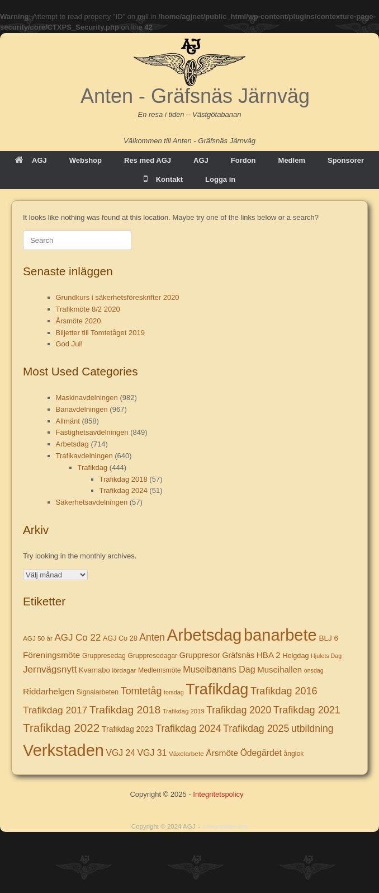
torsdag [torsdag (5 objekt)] (174, 692)
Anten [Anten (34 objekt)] (152, 637)
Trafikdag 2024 (124, 490)
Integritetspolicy (218, 794)
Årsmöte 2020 (78, 321)
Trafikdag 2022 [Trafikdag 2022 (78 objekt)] (61, 727)
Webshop (85, 160)
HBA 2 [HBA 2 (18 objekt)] (269, 655)
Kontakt (163, 179)
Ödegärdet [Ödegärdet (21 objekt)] (261, 753)
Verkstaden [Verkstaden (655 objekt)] (63, 750)
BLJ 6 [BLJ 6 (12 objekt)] (328, 638)
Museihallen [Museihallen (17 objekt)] (279, 669)
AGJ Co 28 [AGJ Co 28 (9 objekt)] (120, 638)
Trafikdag (93, 467)
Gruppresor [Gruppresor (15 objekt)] (199, 655)
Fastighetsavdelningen (92, 432)
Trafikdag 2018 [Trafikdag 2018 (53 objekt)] (124, 710)
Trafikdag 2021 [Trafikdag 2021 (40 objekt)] (306, 710)
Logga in (220, 179)
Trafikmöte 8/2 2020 (88, 309)
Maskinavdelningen (87, 397)
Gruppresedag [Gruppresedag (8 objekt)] (104, 656)
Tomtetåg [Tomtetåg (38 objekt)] (141, 691)
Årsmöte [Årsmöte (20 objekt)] (222, 753)
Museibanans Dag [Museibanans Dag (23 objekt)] (219, 669)
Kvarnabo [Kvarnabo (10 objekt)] (94, 670)
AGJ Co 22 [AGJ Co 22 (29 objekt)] (77, 637)
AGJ (31, 160)
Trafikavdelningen (84, 456)
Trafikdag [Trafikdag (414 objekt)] (217, 689)
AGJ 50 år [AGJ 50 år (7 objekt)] (38, 638)
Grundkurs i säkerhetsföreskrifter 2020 (117, 297)
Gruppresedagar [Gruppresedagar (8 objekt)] (152, 656)
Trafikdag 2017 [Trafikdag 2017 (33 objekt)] (55, 710)
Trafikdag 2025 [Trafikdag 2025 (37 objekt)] (256, 728)
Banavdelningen (82, 409)
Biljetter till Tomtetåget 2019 (100, 332)
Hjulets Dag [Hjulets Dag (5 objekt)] (326, 655)
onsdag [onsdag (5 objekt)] (314, 670)
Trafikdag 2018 (124, 479)
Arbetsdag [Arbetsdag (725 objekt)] (204, 635)
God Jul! (69, 344)
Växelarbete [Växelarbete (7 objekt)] (186, 753)
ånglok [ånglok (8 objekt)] (293, 754)
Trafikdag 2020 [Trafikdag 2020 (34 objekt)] (238, 710)
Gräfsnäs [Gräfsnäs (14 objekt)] (238, 655)
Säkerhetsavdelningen (92, 502)
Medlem (291, 160)
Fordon (243, 160)
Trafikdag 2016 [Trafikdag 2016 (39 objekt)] (284, 691)
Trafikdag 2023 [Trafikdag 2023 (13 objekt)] (128, 729)
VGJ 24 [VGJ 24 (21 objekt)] (120, 753)
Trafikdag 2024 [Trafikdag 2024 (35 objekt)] (188, 728)
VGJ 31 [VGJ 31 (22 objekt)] (152, 753)
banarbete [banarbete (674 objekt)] (280, 635)
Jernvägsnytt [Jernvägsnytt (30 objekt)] (50, 669)
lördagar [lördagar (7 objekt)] (124, 670)
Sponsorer (346, 160)
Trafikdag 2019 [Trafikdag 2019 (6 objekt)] (184, 711)
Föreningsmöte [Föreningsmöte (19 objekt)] (51, 655)
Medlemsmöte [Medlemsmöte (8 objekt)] (159, 670)
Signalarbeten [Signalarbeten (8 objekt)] (98, 692)
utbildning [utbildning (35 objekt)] (312, 728)
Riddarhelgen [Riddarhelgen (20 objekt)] (48, 691)
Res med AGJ (147, 160)
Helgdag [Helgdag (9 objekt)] (295, 656)
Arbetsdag (72, 444)
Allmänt (68, 421)
